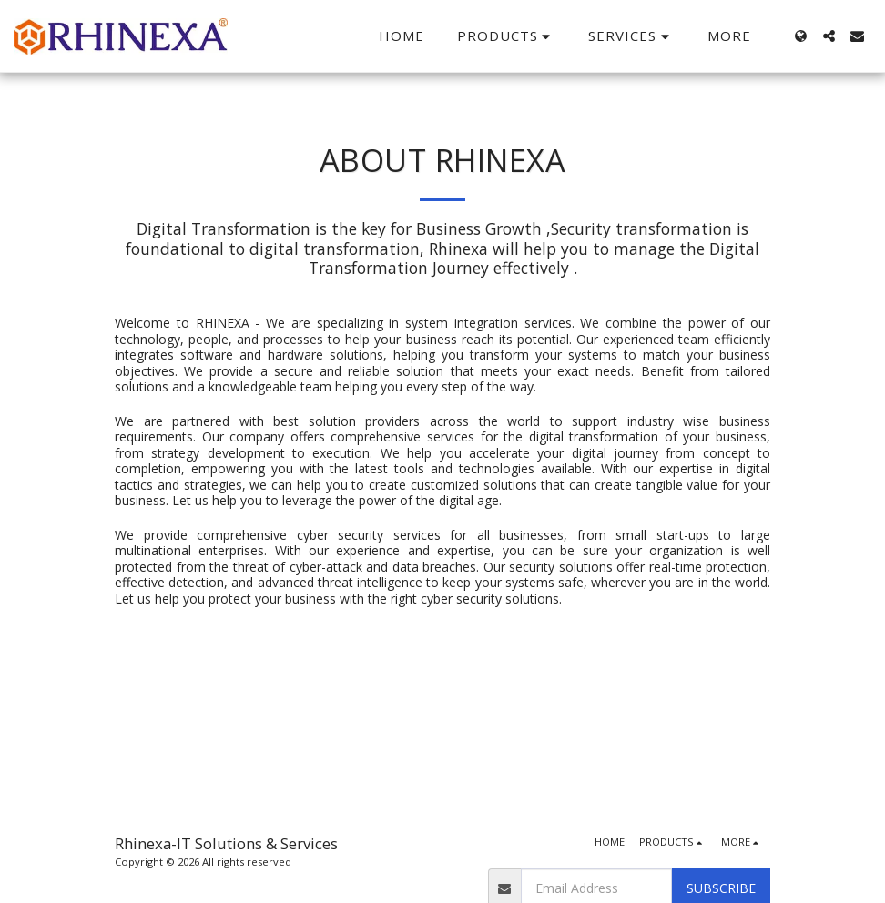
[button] (506, 36)
